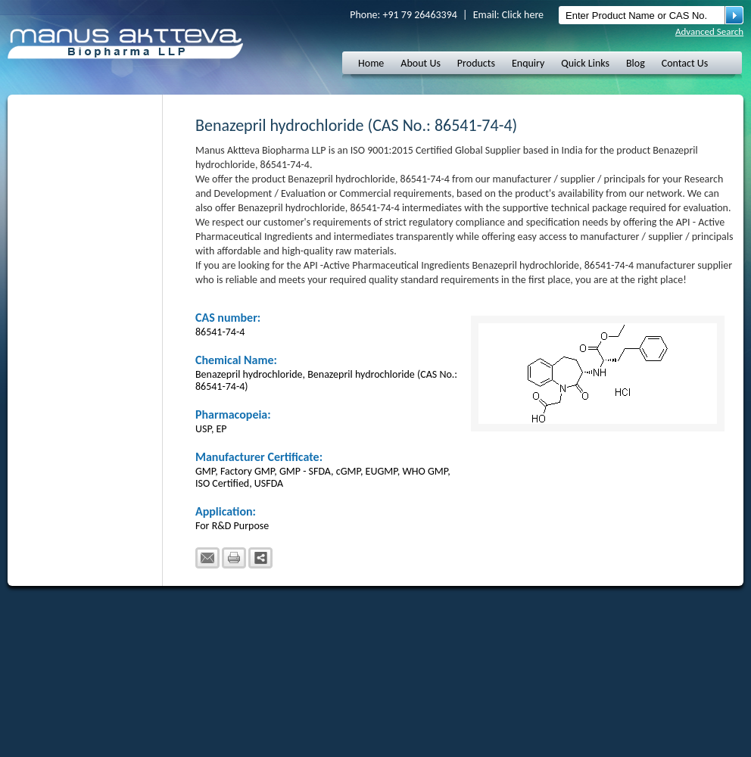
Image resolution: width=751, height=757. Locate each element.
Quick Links (585, 63)
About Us (420, 63)
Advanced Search (709, 31)
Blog (635, 63)
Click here (523, 14)
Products (476, 63)
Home (371, 63)
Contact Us (685, 63)
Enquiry (528, 63)
